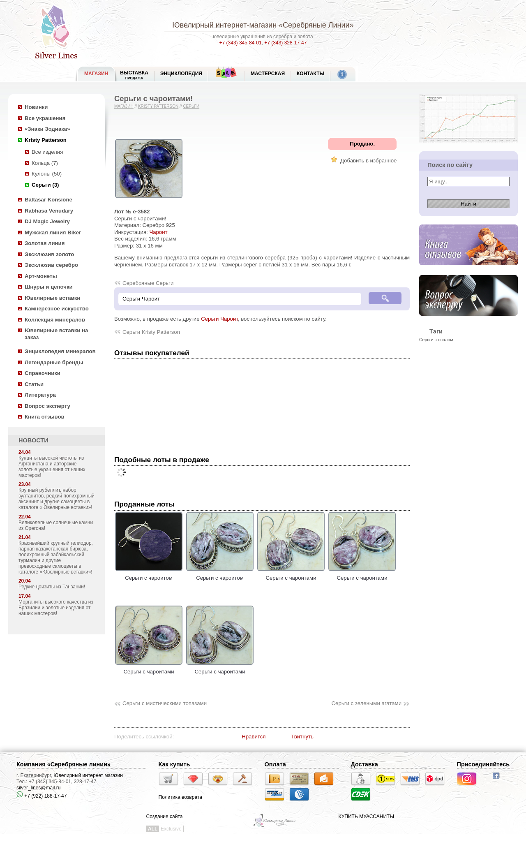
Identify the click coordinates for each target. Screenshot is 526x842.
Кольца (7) (45, 163)
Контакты (310, 73)
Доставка (364, 764)
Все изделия (47, 152)
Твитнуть (302, 736)
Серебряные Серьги (147, 283)
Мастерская (268, 73)
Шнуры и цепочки (49, 287)
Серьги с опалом (436, 339)
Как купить (174, 764)
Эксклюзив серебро (51, 265)
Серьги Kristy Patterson (151, 332)
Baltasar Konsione (48, 200)
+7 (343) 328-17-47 (285, 43)
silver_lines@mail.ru (38, 788)
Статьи (34, 384)
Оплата (275, 764)
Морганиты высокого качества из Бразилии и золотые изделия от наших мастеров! (55, 607)
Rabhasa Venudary (49, 211)
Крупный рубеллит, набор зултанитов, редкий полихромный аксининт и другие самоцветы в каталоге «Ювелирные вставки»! (56, 498)
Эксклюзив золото (49, 254)
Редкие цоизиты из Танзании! (51, 587)
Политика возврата (180, 797)
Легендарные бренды (54, 362)
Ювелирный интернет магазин (88, 775)
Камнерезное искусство (57, 308)
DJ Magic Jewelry (47, 221)
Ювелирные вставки (52, 298)
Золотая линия (45, 243)
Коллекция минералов (55, 320)
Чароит (158, 232)
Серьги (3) (45, 185)
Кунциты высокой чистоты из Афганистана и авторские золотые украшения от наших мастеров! (51, 466)
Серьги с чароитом (148, 574)
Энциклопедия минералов (60, 351)
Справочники (42, 373)
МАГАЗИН (96, 73)
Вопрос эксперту (47, 406)
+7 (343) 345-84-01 (240, 43)
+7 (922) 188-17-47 (41, 796)
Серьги (191, 106)
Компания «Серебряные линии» (63, 764)
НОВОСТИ (33, 440)
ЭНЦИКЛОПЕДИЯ (181, 73)
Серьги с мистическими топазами (164, 703)
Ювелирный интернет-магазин (224, 25)
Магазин (124, 106)
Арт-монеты (41, 276)
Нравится (253, 736)
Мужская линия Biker (53, 232)
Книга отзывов (45, 417)
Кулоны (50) (47, 174)
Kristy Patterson (46, 140)
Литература (40, 395)
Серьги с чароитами (291, 574)
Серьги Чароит (219, 319)
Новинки (36, 107)
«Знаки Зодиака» (47, 129)
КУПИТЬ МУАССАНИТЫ (366, 816)
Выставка (134, 75)
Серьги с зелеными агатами (366, 703)
